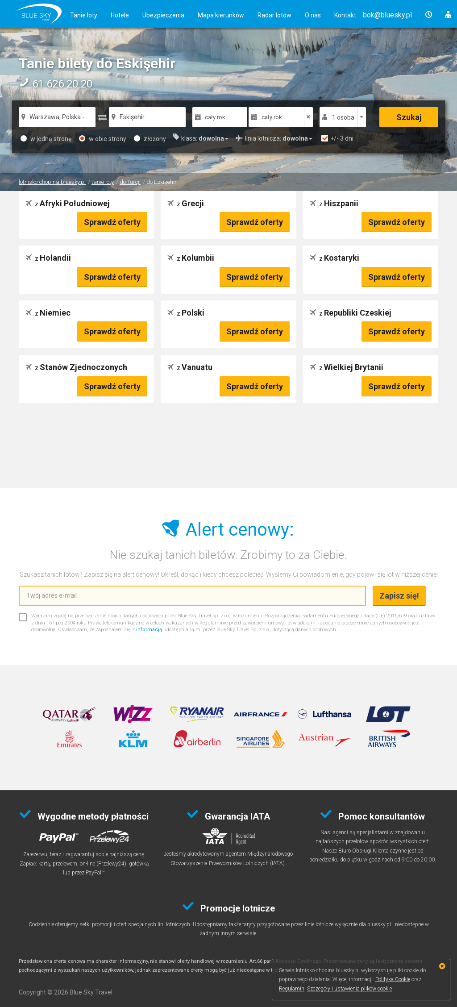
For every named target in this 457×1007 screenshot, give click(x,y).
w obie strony (102, 138)
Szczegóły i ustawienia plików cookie (349, 989)
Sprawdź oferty (112, 222)
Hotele (120, 15)
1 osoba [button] (343, 117)
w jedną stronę (46, 138)
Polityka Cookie (392, 979)
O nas (313, 15)
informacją (149, 629)
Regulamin (291, 989)
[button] (387, 15)
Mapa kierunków (221, 15)
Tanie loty (83, 15)
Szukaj (409, 117)
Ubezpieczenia (163, 15)
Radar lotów (274, 15)
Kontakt (345, 15)
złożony (150, 138)
